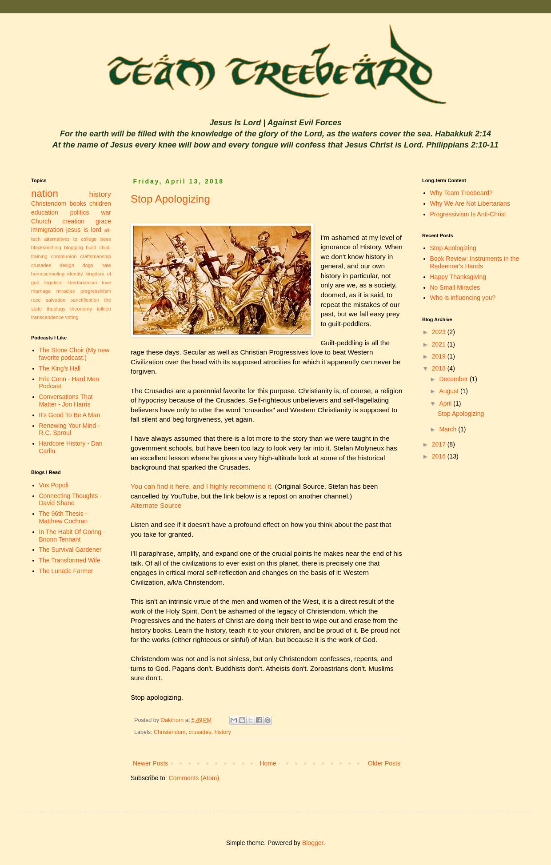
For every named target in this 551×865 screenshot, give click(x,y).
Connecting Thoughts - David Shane (70, 499)
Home (268, 763)
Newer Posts (150, 763)
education (44, 212)
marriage (41, 291)
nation (44, 193)
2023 (439, 331)
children (100, 203)
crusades (200, 732)
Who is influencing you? (463, 297)
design (67, 265)
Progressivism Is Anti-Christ (468, 214)
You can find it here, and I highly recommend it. (202, 486)
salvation (55, 300)
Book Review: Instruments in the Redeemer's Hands (474, 262)
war (106, 212)
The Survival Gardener (70, 549)
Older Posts (384, 763)
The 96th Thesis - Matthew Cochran (63, 517)
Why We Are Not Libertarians (470, 203)
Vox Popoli (53, 485)
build (91, 247)
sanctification (84, 300)
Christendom (169, 732)
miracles (65, 291)
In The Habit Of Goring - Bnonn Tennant (72, 535)
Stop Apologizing (170, 199)
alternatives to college (70, 239)
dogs (87, 265)
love (106, 282)
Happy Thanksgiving (458, 276)
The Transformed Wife (70, 560)
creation (73, 221)
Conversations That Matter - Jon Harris (66, 400)
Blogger (312, 842)
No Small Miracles (455, 287)
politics (79, 212)
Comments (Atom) (194, 777)
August (449, 391)
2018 (439, 368)
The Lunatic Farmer (66, 570)
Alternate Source (156, 505)
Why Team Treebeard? (461, 192)
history (223, 732)
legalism (53, 282)
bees (105, 239)
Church (41, 221)
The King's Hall (60, 368)
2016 (439, 456)
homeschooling (47, 273)
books (78, 203)
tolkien (104, 308)
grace (103, 221)
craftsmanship (95, 256)
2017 (439, 444)
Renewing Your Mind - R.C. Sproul (69, 429)
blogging (73, 247)
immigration (47, 229)
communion (64, 256)
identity (75, 273)
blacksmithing (46, 247)
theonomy (81, 308)
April (446, 403)
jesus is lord (83, 229)
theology (56, 308)
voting (72, 317)
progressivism (95, 291)
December (454, 379)
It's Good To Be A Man (69, 415)
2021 (439, 344)
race (36, 300)
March (448, 429)
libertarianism (82, 282)
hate (106, 265)
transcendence (47, 317)
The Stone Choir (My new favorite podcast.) (74, 354)
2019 (439, 356)
